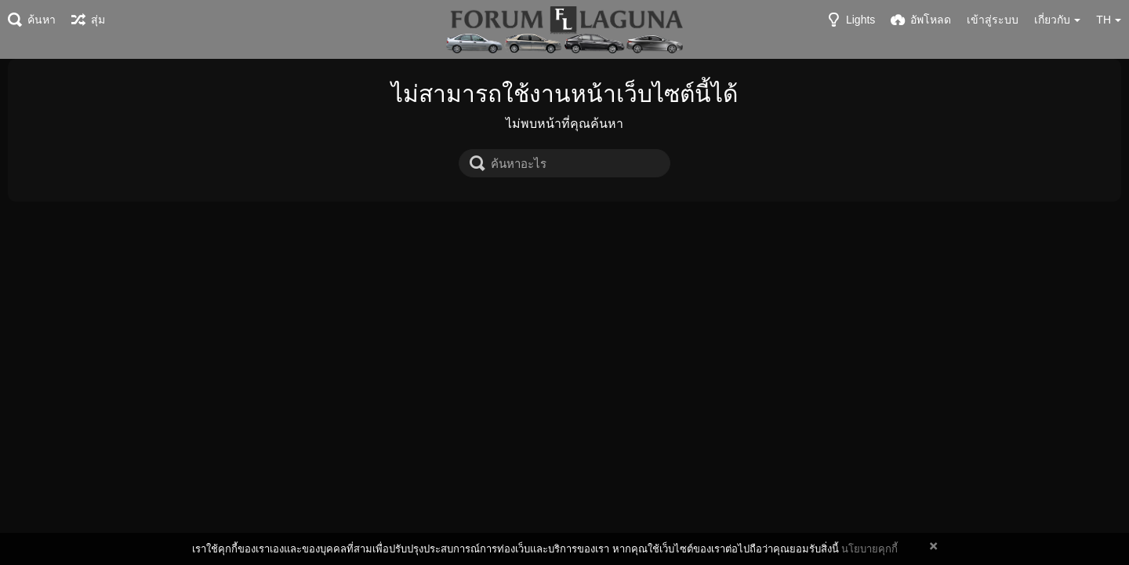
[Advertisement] (564, 319)
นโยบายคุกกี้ (869, 549)
